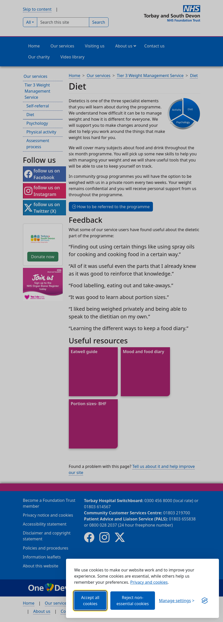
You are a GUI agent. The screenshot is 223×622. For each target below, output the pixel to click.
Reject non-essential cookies (132, 600)
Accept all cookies (90, 600)
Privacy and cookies (149, 582)
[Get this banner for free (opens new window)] (205, 600)
